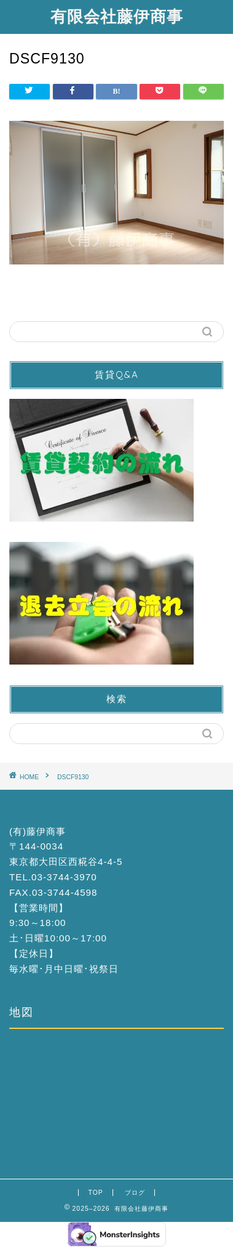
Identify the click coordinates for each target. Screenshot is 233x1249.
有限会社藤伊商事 (116, 16)
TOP (95, 1192)
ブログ (135, 1192)
